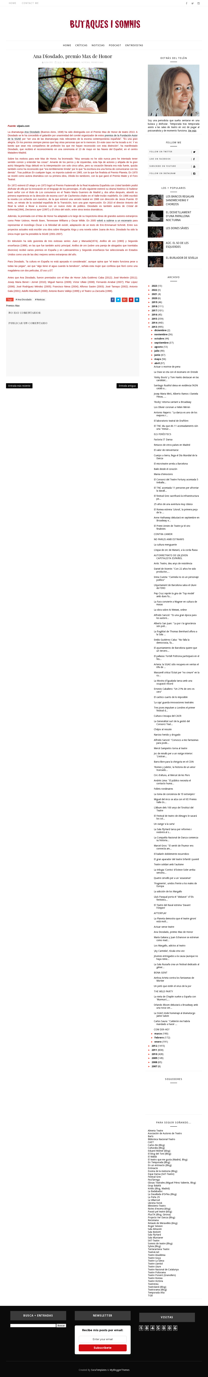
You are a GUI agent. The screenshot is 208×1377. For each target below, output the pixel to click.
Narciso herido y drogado (167, 734)
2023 (155, 285)
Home (12, 3)
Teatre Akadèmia (156, 1255)
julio (157, 350)
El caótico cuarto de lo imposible (171, 697)
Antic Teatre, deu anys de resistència (173, 563)
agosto (158, 346)
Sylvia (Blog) (154, 1246)
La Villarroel (154, 1200)
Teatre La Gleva (156, 1260)
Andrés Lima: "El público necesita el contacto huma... (172, 782)
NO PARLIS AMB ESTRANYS (169, 539)
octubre (159, 338)
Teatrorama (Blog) (157, 1289)
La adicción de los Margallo (168, 891)
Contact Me (30, 3)
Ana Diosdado (73, 62)
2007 (155, 1066)
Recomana (153, 1220)
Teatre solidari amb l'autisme (169, 864)
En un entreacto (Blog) (160, 1165)
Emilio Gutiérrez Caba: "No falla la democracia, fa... (171, 641)
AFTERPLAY (160, 913)
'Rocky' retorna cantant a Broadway (172, 402)
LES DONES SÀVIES (177, 228)
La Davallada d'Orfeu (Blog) (162, 1194)
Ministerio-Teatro (157, 1205)
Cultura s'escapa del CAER (167, 716)
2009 (155, 1058)
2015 (155, 318)
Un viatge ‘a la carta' (164, 824)
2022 (155, 290)
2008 (155, 1062)
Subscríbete (103, 1347)
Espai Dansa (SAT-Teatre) (161, 1174)
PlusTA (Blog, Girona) (159, 1214)
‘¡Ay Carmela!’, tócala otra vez (169, 951)
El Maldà (152, 1156)
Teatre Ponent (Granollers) (162, 1275)
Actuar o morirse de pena (167, 366)
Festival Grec (154, 1176)
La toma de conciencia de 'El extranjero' (174, 794)
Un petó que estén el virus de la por (172, 986)
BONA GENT (160, 972)
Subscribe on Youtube (174, 166)
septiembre (161, 342)
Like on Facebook (174, 159)
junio (157, 355)
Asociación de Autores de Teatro (165, 1133)
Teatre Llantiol (155, 1263)
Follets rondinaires (163, 788)
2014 (155, 322)
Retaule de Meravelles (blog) (163, 1223)
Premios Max (97, 62)
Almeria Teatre (155, 1130)
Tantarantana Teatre (158, 1249)
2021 (155, 294)
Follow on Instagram (174, 173)
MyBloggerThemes (119, 1370)
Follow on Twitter (174, 152)
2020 (155, 298)
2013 (155, 326)
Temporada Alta (156, 1292)
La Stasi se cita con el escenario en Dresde (176, 372)
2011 (155, 1050)
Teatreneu (153, 1284)
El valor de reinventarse (166, 450)
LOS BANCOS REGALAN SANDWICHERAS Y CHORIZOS (180, 200)
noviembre (161, 334)
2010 (155, 1054)
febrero (159, 1037)
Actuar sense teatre (164, 926)
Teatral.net (153, 1252)
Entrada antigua (127, 385)
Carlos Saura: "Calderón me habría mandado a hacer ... (172, 1023)
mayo (158, 359)
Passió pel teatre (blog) (160, 1211)
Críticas (81, 45)
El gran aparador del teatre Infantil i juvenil (176, 859)
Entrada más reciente (19, 385)
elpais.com (23, 126)
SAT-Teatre (153, 1240)
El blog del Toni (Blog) (159, 1153)
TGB (150, 1295)
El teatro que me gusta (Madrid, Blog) (168, 1159)
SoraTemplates (99, 1370)
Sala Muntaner (155, 1237)
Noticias (98, 45)
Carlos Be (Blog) (156, 1145)
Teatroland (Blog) (157, 1287)
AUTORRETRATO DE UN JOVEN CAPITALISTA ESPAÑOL (171, 557)
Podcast (115, 45)
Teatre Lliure (154, 1266)
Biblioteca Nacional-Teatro (161, 1139)
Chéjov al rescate (163, 729)
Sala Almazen (155, 1229)
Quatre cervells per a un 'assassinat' (172, 878)
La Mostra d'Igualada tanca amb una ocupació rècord (173, 682)
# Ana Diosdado (24, 299)
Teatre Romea (155, 1278)
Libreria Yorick (155, 1203)
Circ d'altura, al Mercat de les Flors (172, 775)
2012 (155, 1045)
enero (158, 1041)
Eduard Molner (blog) (159, 1150)
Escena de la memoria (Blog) (162, 1171)
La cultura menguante (165, 544)
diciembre (160, 330)
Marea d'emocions (163, 474)
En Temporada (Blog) (159, 1162)
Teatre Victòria (155, 1281)
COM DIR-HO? (161, 1029)
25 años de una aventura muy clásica (173, 504)
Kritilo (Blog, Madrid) (159, 1188)
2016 (155, 314)
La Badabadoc (155, 1191)
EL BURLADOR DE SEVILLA (182, 257)
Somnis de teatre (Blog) (160, 1243)
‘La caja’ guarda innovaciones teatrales (174, 702)
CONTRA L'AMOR (163, 534)
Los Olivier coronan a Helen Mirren (172, 407)
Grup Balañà (154, 1185)
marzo (158, 1033)
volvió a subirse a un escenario (114, 220)
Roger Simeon (155, 1226)
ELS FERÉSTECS (162, 434)
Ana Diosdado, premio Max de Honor (173, 932)
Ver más (192, 130)
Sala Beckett (154, 1232)
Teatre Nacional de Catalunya (163, 1269)
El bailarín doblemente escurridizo (171, 854)
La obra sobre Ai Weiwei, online (170, 609)
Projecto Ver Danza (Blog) (161, 1217)
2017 (155, 310)
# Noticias (40, 299)
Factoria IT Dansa (163, 439)
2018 (155, 306)
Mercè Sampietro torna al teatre (170, 748)
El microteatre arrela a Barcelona (171, 463)
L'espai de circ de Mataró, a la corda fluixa (176, 550)
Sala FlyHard (154, 1234)
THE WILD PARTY (163, 991)
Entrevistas (134, 45)
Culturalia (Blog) (156, 1147)
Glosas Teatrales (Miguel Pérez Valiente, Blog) (172, 1182)
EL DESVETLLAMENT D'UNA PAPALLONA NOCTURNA (178, 216)
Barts (150, 1136)
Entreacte (153, 1168)
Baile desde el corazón (165, 469)
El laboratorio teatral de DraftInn (171, 420)
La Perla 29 (154, 1197)
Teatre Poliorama (157, 1272)
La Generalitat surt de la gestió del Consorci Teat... (172, 723)
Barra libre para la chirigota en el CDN (174, 761)
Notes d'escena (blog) (159, 1208)
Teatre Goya (154, 1258)
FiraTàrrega (154, 1179)
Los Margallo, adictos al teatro (169, 945)
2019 (155, 302)
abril (157, 363)
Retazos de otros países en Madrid (172, 444)
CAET (151, 1142)
